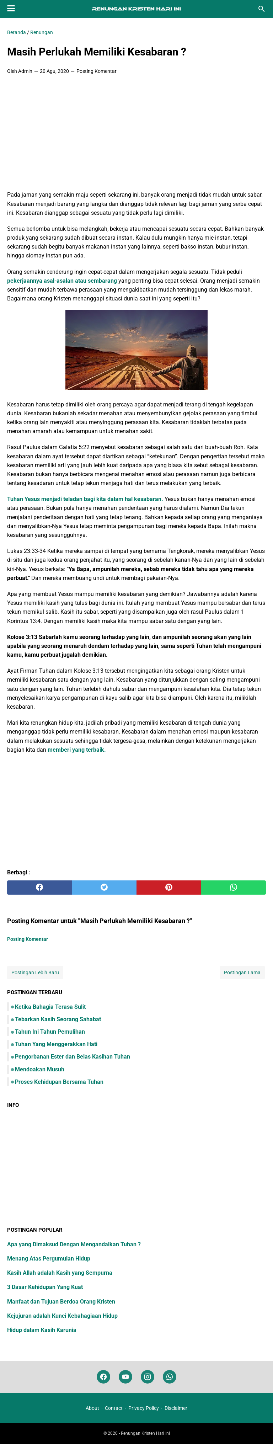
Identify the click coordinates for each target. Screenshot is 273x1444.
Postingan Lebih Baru (35, 972)
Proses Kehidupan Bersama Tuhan (59, 1081)
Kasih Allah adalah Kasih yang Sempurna (59, 1272)
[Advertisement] (136, 133)
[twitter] (104, 887)
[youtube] (125, 1377)
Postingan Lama (242, 972)
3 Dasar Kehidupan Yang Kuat (45, 1287)
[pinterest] (168, 887)
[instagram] (147, 1377)
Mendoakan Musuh (39, 1069)
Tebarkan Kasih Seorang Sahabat (58, 1019)
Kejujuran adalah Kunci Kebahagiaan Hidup (62, 1315)
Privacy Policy (143, 1408)
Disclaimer (176, 1408)
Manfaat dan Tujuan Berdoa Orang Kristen (61, 1301)
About (92, 1408)
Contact (114, 1408)
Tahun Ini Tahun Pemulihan (50, 1031)
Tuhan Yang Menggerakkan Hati (56, 1044)
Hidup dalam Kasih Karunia (41, 1330)
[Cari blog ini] (261, 9)
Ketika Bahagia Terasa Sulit (50, 1006)
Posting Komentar (96, 71)
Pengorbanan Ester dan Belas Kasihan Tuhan (72, 1056)
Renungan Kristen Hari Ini (145, 1433)
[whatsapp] (233, 887)
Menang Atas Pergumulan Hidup (48, 1258)
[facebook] (39, 887)
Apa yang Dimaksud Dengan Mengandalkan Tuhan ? (74, 1244)
